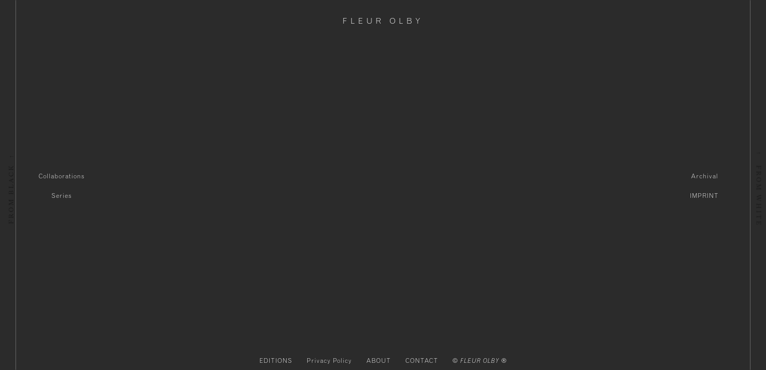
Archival (704, 176)
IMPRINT (704, 196)
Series (61, 196)
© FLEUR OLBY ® (480, 361)
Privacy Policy (329, 361)
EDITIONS (275, 361)
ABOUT (378, 361)
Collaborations (62, 176)
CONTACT (421, 361)
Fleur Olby (383, 21)
